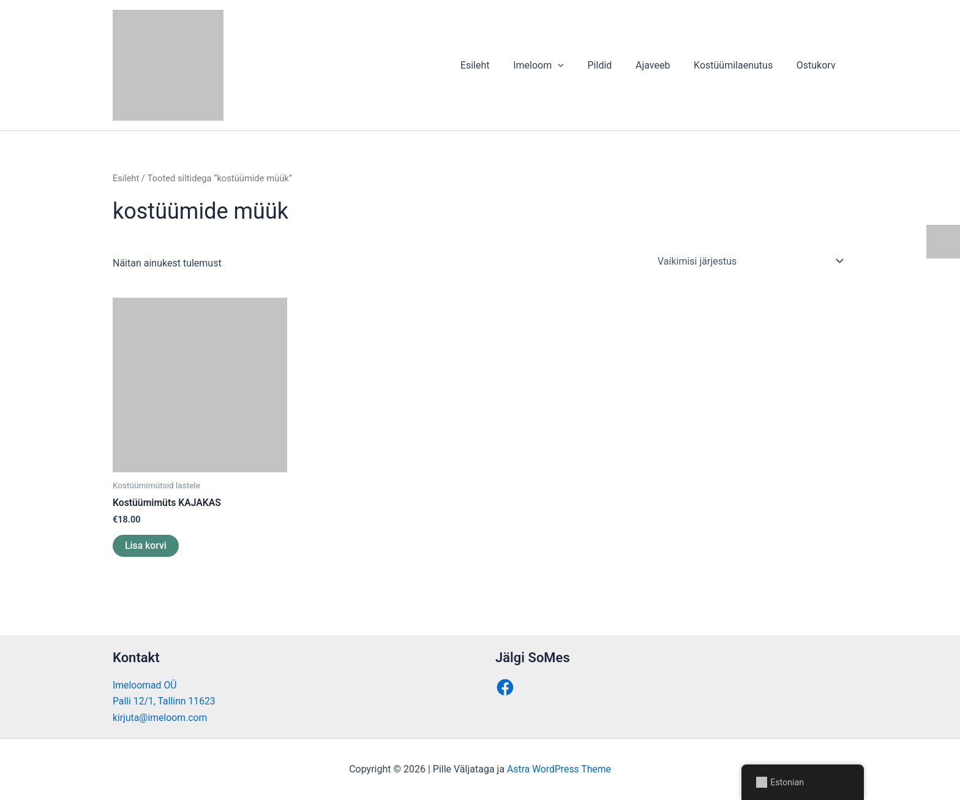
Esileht (497, 65)
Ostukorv (818, 65)
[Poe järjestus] (750, 261)
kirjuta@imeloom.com (161, 717)
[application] (576, 65)
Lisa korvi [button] (146, 545)
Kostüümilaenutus (739, 65)
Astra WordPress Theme (559, 769)
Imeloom (556, 65)
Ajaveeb (663, 65)
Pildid (614, 65)
